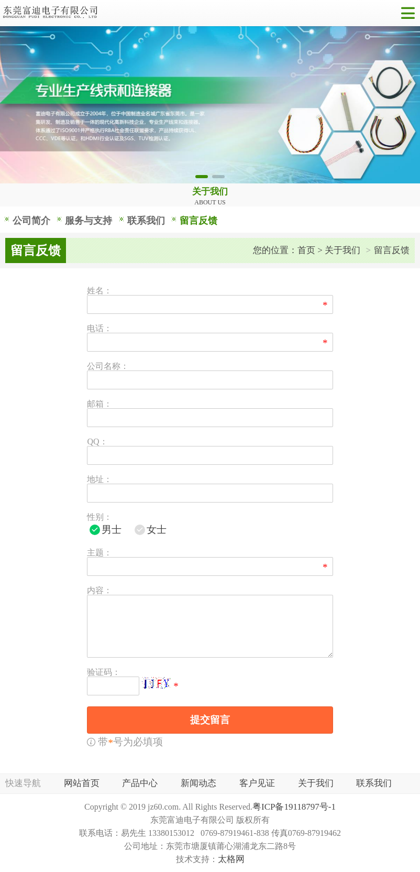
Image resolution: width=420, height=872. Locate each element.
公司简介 (31, 220)
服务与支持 (88, 220)
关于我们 (342, 250)
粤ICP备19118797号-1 (294, 807)
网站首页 (82, 783)
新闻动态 (198, 783)
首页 (306, 250)
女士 (157, 529)
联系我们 (146, 220)
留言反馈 (198, 220)
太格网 (231, 859)
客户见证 (257, 783)
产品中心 (140, 783)
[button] (201, 176)
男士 (111, 529)
